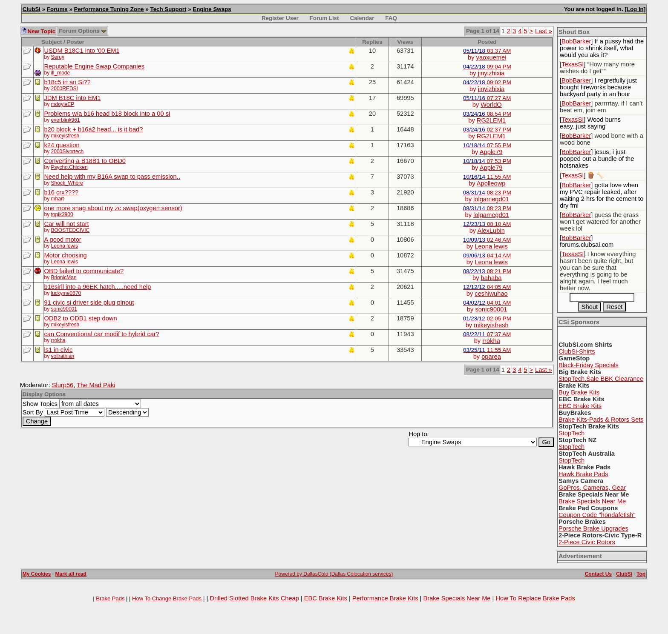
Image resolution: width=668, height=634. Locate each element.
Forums (57, 9)
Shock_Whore (67, 183)
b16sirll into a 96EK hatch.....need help (97, 286)
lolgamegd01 (491, 199)
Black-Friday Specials (589, 365)
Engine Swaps (212, 9)
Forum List (324, 18)
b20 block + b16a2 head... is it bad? (93, 129)
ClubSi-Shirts (577, 351)
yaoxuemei (491, 57)
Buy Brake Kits (579, 392)
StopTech (571, 433)
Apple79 (491, 152)
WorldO (491, 104)
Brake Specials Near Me (592, 501)
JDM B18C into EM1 (72, 97)
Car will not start (66, 223)
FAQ (391, 18)
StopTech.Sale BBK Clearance (601, 378)
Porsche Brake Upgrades (593, 528)
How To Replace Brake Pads (535, 598)
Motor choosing (65, 255)
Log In (635, 9)
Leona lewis (64, 246)
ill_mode (60, 73)
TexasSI (572, 64)
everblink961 (65, 120)
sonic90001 (64, 309)
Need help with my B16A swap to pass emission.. (112, 176)
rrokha (58, 340)
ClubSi (31, 9)
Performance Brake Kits (385, 598)
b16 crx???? (61, 192)
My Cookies (37, 574)
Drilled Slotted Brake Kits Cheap (254, 598)
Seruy (57, 57)
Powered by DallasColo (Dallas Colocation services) (334, 574)
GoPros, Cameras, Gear (592, 487)
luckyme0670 (66, 293)
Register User (280, 18)
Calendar (362, 18)
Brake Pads (110, 598)
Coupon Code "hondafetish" (597, 514)
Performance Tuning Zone (109, 9)
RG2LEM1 (491, 120)
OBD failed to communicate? (84, 271)
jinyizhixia (491, 73)
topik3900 (62, 214)
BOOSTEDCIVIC (70, 230)
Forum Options (83, 31)
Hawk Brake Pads (583, 474)
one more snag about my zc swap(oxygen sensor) (113, 208)
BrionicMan (64, 277)
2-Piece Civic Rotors (587, 542)
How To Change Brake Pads (167, 598)
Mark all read (70, 574)
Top (640, 574)
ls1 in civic (58, 349)
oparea (491, 356)
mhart (57, 199)
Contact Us (598, 574)
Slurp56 (63, 385)
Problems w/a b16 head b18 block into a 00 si (107, 113)
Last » (543, 31)
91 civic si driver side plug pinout (89, 302)
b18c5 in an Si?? (67, 82)
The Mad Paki (96, 385)
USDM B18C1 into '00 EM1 (82, 50)
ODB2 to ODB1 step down (80, 318)
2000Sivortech (67, 151)
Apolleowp (491, 183)
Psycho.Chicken (69, 167)
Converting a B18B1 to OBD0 (85, 160)
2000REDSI (64, 88)
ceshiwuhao (491, 293)
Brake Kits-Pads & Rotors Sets (601, 419)
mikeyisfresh (65, 136)
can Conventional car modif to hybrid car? (101, 334)
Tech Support (168, 9)
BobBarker (576, 41)
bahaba (491, 277)
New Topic (38, 31)
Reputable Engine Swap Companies (94, 66)
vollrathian (63, 356)
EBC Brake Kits (580, 406)
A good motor (62, 239)
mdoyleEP (63, 104)
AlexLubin (490, 230)
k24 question (62, 145)
